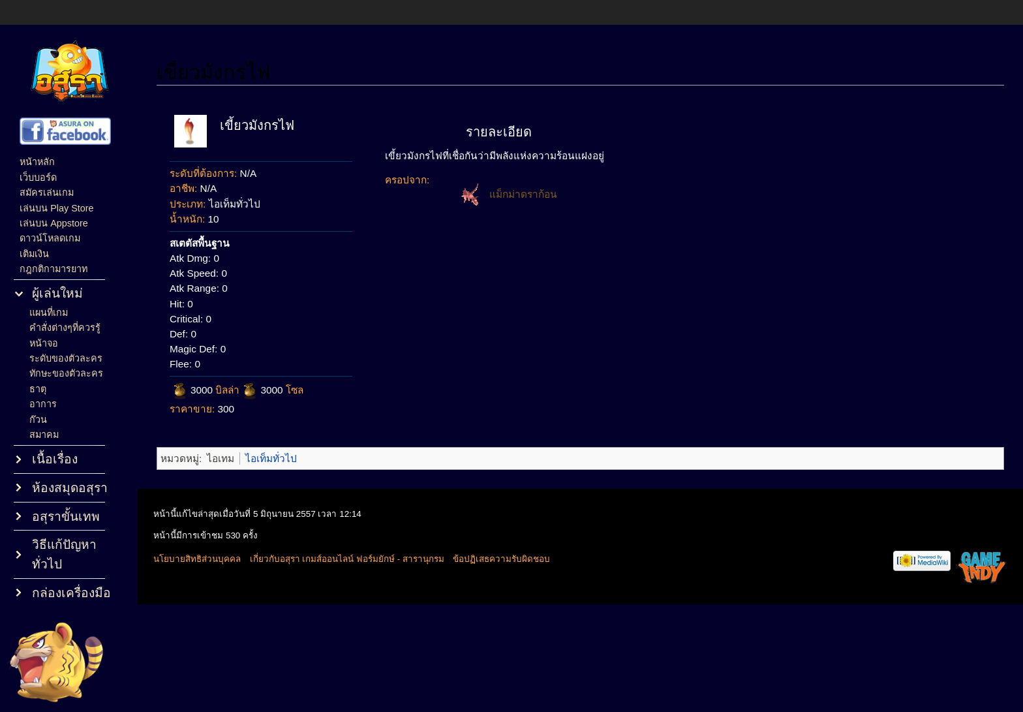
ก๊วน (38, 419)
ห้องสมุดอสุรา (70, 488)
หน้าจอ (43, 343)
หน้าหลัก (37, 162)
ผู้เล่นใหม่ (57, 293)
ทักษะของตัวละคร (66, 373)
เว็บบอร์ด (38, 177)
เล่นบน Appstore (54, 223)
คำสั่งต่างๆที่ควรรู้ (64, 327)
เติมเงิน (34, 254)
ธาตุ (37, 389)
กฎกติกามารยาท (53, 269)
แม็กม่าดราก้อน (523, 194)
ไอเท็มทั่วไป (271, 458)
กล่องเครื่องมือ (71, 593)
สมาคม (44, 434)
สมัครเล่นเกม (47, 192)
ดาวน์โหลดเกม (50, 238)
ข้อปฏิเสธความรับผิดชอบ (501, 559)
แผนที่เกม (48, 312)
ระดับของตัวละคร (65, 358)
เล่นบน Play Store (56, 208)
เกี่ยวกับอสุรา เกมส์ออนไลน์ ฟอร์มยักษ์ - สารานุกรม (347, 559)
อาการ (43, 404)
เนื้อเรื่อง (55, 459)
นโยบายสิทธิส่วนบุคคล (197, 559)
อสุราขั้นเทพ (66, 516)
